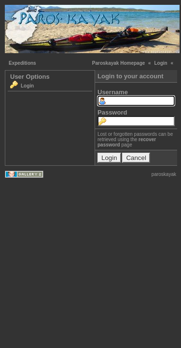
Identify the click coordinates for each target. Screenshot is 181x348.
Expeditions (22, 63)
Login (160, 63)
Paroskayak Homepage (118, 63)
